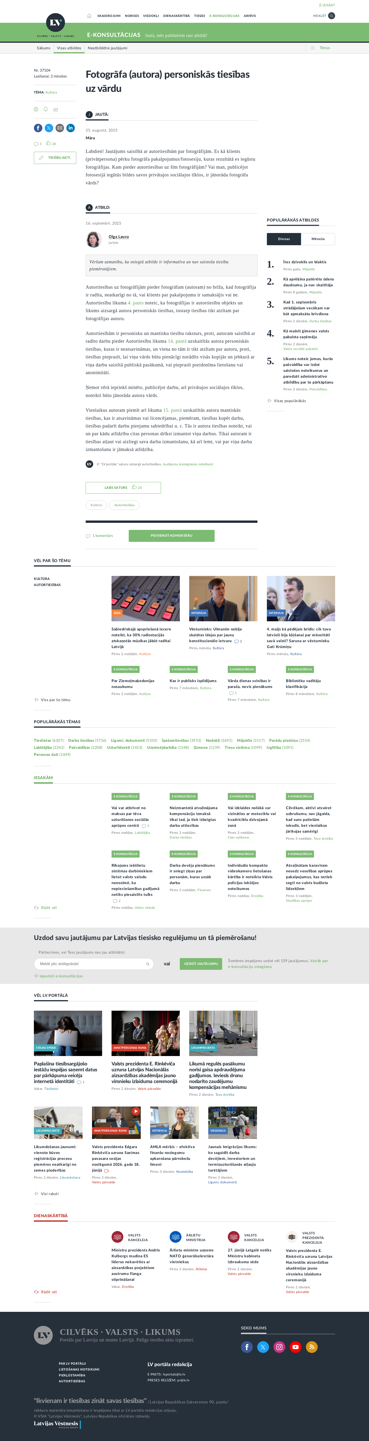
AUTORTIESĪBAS (47, 585)
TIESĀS (199, 16)
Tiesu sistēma (243, 748)
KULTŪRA (42, 579)
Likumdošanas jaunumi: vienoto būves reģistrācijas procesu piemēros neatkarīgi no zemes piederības (55, 1158)
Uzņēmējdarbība (168, 748)
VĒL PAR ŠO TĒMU (52, 561)
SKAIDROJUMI (109, 16)
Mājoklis (308, 269)
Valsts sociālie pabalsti (300, 349)
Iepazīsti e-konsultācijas (61, 976)
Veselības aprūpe (299, 900)
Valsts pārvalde (149, 1089)
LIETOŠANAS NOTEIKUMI (79, 1369)
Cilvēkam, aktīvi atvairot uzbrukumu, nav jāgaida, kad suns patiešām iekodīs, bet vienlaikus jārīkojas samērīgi (309, 819)
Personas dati (52, 755)
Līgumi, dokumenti (134, 740)
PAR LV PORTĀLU (72, 1363)
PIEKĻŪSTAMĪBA (72, 1375)
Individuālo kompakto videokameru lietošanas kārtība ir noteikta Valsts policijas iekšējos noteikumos (250, 877)
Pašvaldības (318, 389)
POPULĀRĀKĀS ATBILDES (293, 220)
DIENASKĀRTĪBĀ (176, 16)
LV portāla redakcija (170, 1364)
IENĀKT (329, 5)
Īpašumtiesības (181, 740)
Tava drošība (323, 838)
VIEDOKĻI (151, 16)
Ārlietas (201, 1269)
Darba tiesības (320, 321)
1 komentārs (102, 536)
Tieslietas (49, 740)
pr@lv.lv (183, 1380)
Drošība (257, 896)
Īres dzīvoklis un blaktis (305, 262)
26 (140, 487)
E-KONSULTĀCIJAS (224, 16)
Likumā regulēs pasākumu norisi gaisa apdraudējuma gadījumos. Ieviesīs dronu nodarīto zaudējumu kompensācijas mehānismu (217, 1075)
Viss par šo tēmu (56, 700)
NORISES (132, 16)
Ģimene (207, 748)
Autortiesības (124, 505)
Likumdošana (70, 1177)
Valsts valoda (145, 907)
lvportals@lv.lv (174, 1374)
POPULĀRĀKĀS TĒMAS (57, 722)
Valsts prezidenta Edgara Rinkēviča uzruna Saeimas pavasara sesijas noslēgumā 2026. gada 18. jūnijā (116, 1158)
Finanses (204, 890)
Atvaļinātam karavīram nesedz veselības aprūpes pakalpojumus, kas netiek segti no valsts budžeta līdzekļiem (309, 877)
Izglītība (280, 748)
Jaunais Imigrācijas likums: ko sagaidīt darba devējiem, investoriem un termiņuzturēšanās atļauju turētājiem (232, 1158)
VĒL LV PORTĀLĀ (51, 996)
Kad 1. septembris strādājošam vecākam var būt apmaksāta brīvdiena (306, 308)
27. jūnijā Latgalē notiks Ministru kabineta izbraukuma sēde (250, 1256)
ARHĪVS (250, 16)
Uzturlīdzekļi (124, 748)
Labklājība (49, 748)
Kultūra (51, 92)
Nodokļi (219, 740)
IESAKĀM (43, 778)
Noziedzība (184, 1171)
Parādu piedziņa (289, 740)
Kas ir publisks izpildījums (193, 681)
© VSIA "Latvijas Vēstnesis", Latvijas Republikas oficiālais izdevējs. (92, 1416)
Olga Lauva (119, 237)
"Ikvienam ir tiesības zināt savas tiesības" (90, 1401)
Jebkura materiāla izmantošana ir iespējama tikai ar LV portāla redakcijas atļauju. (105, 1410)
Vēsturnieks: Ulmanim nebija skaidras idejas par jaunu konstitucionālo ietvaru (215, 635)
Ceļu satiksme (238, 837)
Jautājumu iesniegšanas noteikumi (188, 464)
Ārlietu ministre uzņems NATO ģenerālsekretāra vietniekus (192, 1256)
